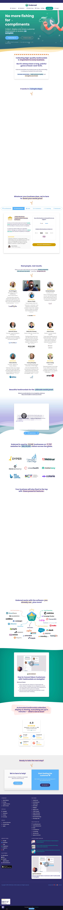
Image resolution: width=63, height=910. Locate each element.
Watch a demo (27, 38)
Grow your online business (44, 244)
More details (36, 907)
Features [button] (13, 8)
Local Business (6, 208)
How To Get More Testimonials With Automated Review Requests (48, 850)
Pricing (37, 8)
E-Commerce (37, 208)
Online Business (18, 208)
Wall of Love (30, 8)
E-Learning (47, 208)
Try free (49, 8)
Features (34, 798)
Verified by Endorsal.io (31, 730)
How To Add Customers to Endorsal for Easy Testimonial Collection (47, 846)
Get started (45, 785)
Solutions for (35, 822)
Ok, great (31, 908)
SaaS (28, 208)
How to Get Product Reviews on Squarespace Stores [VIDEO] (47, 841)
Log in (57, 8)
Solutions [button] (21, 8)
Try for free (12, 38)
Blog (42, 8)
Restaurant (57, 208)
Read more (31, 312)
